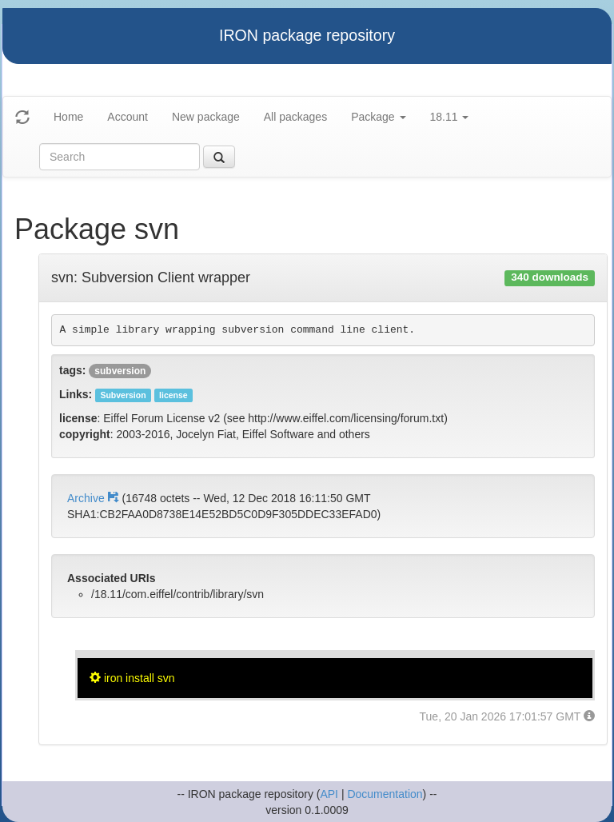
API (329, 794)
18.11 (449, 116)
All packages (295, 116)
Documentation (384, 794)
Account (127, 116)
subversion (120, 371)
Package (378, 116)
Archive (94, 498)
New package (206, 116)
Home (68, 116)
